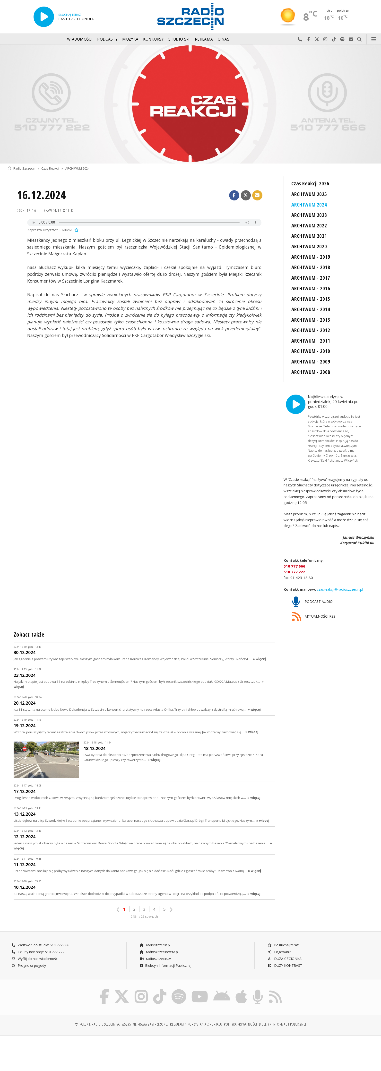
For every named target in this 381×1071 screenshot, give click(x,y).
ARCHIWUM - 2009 (310, 361)
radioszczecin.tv (155, 949)
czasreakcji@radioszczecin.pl (339, 579)
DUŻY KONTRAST (284, 955)
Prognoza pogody (28, 955)
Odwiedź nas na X (317, 39)
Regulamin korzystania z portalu (196, 1014)
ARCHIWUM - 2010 (310, 350)
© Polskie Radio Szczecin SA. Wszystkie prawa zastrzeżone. (121, 1014)
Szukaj (359, 39)
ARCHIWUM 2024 (77, 168)
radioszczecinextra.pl (159, 942)
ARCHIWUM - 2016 (310, 288)
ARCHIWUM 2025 (309, 194)
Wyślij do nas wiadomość (351, 39)
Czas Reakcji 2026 (310, 183)
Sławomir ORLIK (58, 210)
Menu (374, 39)
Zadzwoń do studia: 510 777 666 (40, 935)
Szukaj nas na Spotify (342, 39)
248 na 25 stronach (144, 907)
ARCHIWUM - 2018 (310, 267)
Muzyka (130, 39)
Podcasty (107, 39)
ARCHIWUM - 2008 (310, 371)
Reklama (204, 39)
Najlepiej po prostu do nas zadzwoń (300, 39)
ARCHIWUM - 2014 (310, 309)
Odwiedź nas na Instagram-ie (325, 39)
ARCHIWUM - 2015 (310, 298)
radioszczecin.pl (155, 935)
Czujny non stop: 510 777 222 (38, 942)
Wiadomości (80, 39)
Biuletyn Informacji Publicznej (165, 955)
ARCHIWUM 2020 (309, 246)
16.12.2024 (41, 195)
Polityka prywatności (240, 1014)
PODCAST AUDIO (312, 592)
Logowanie (279, 942)
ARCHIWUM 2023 (309, 214)
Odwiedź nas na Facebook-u (308, 39)
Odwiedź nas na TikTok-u (334, 39)
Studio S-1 (179, 39)
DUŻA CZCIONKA (284, 949)
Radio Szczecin (21, 168)
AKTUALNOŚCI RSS (313, 606)
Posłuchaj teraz (283, 935)
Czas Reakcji (50, 168)
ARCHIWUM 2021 (309, 235)
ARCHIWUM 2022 (309, 225)
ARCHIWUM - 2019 (310, 256)
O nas (224, 39)
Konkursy (153, 39)
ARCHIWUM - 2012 (310, 330)
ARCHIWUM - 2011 (310, 340)
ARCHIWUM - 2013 (310, 319)
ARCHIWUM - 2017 (310, 277)
